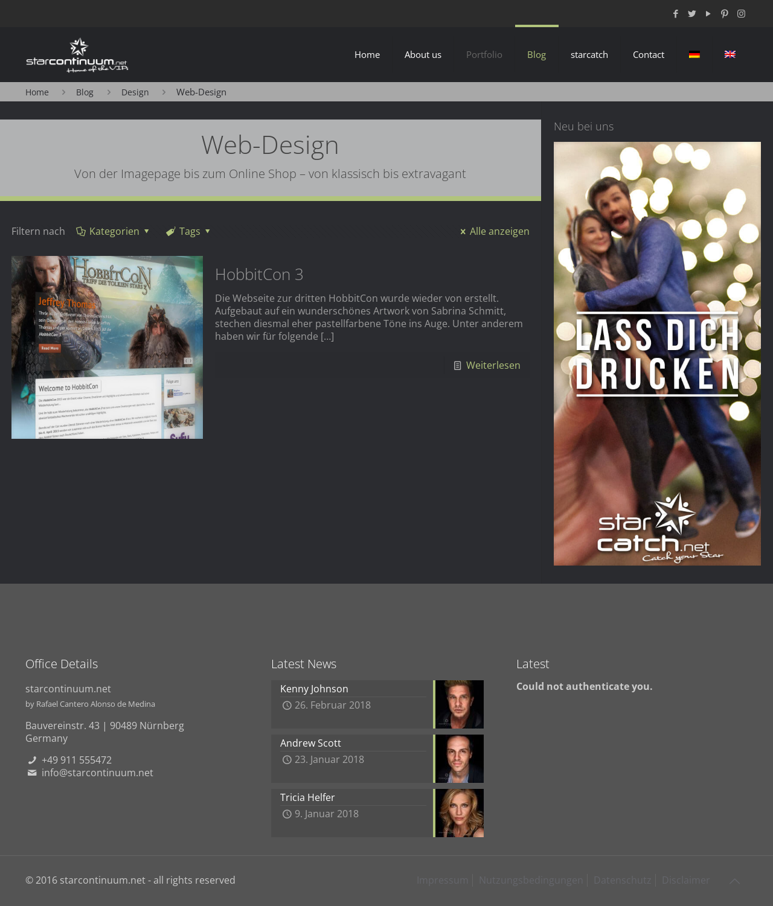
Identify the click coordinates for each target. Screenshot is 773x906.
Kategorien (113, 231)
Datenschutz (623, 880)
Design (135, 92)
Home (37, 92)
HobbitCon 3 (259, 274)
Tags (189, 231)
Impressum (443, 880)
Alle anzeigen (493, 231)
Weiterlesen (493, 365)
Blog (85, 92)
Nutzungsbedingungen (531, 880)
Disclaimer (686, 880)
